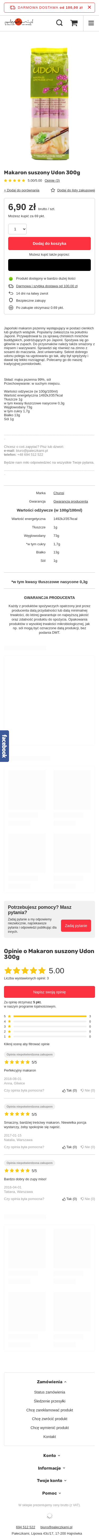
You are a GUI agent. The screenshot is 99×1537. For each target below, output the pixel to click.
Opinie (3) (52, 180)
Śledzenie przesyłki (49, 1401)
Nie (88, 1090)
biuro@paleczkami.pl (56, 1527)
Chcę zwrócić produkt (49, 1419)
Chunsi (59, 493)
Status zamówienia (49, 1392)
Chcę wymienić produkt (50, 1428)
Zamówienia (49, 1381)
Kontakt (49, 1437)
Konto (49, 1455)
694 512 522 (25, 1527)
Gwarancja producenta (71, 501)
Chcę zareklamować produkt (49, 1410)
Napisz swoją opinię (49, 992)
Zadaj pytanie (76, 926)
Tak (70, 1090)
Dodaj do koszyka (49, 243)
